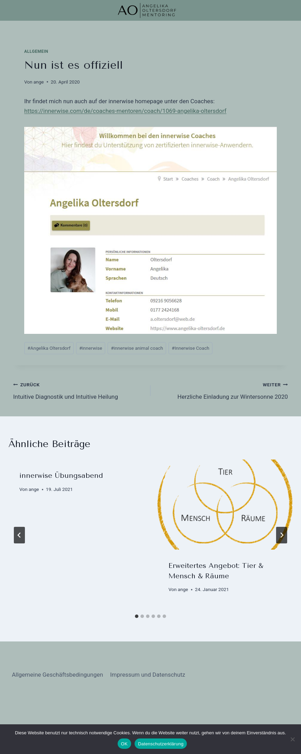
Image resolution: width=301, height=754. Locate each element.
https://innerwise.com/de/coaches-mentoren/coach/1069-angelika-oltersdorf (125, 110)
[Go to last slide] (19, 535)
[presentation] (225, 505)
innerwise (90, 348)
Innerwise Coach (190, 348)
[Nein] (292, 739)
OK (124, 743)
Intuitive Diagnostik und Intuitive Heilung (79, 390)
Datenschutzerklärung (160, 743)
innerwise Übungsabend (61, 476)
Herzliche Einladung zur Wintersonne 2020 (222, 390)
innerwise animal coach (137, 348)
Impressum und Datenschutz (147, 674)
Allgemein (36, 51)
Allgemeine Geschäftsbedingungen (57, 674)
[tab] (136, 616)
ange (39, 82)
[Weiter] (281, 535)
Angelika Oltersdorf (49, 348)
